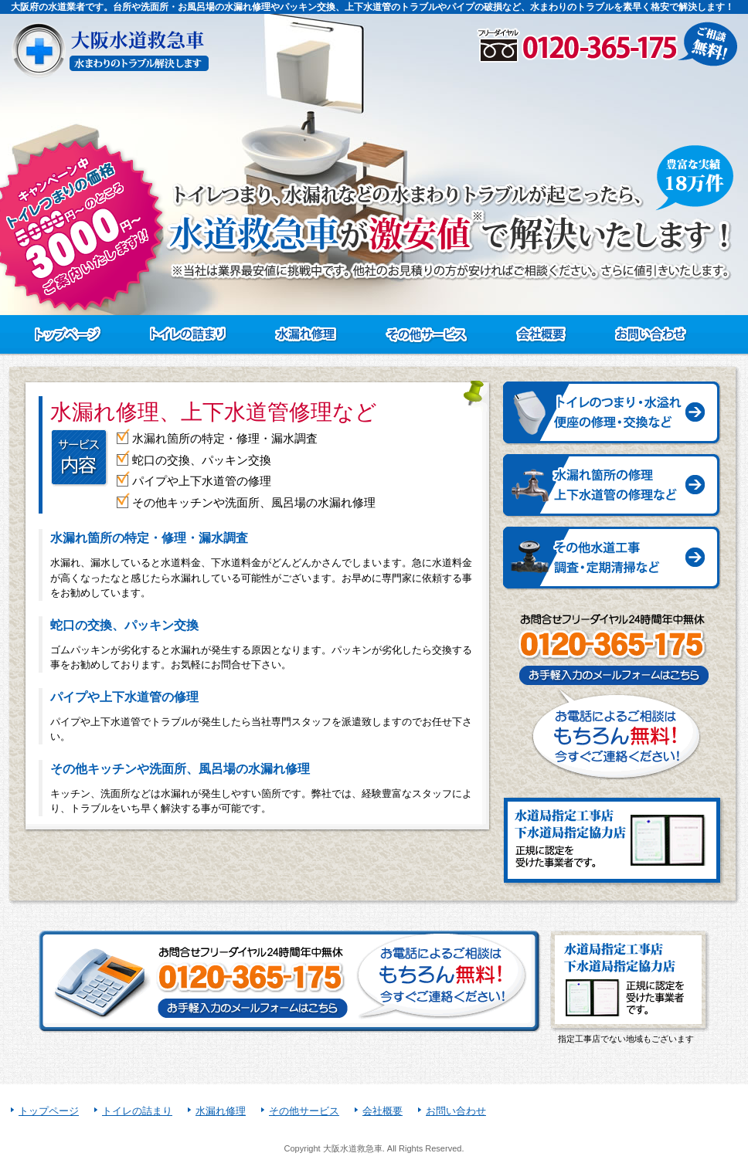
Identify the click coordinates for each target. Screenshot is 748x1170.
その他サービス (304, 1111)
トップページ (49, 1111)
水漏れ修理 (221, 1111)
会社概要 (382, 1111)
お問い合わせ (456, 1111)
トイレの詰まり (137, 1111)
